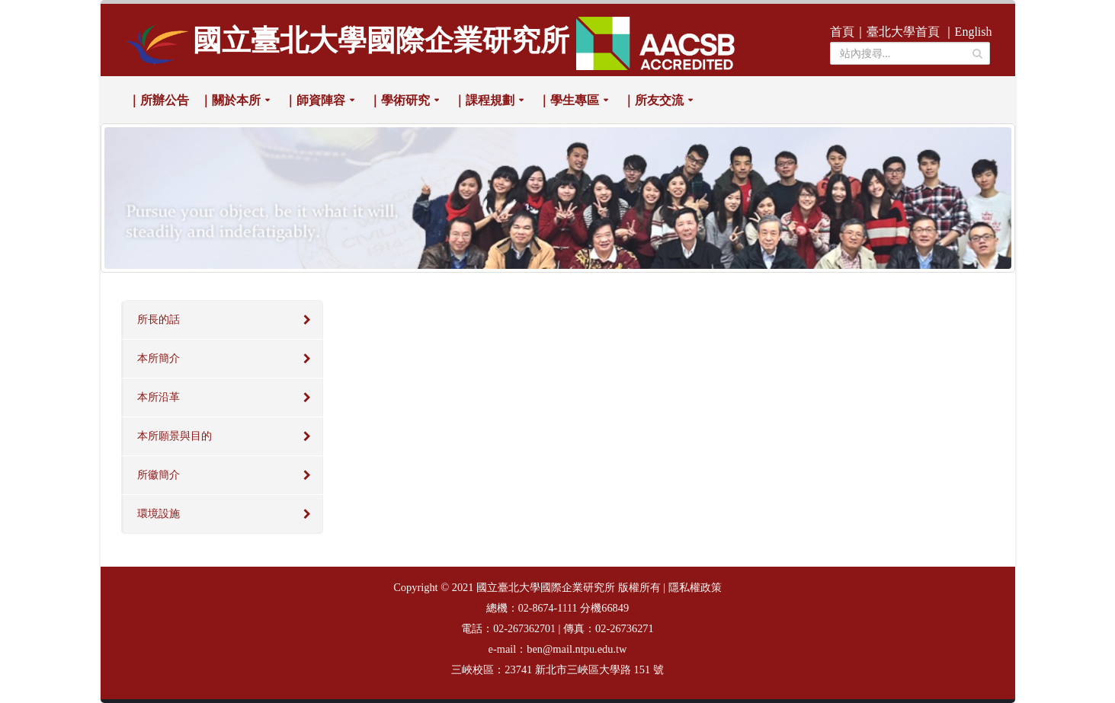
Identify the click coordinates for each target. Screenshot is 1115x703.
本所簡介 (158, 358)
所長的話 (158, 319)
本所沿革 (158, 397)
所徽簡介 (158, 475)
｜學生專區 (568, 100)
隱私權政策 (695, 587)
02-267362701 (524, 628)
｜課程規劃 (483, 100)
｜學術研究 (399, 100)
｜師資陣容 (314, 100)
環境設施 (158, 513)
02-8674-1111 (548, 608)
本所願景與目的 (174, 436)
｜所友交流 (653, 100)
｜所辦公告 (158, 100)
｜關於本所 (230, 100)
